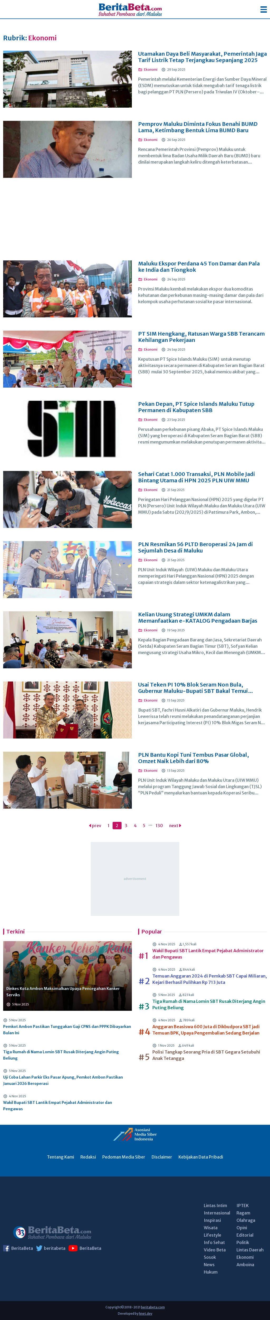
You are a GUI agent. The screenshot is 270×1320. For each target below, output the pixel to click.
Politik (243, 1242)
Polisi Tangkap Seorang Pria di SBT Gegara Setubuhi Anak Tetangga (206, 1055)
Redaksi (88, 1157)
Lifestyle (212, 1235)
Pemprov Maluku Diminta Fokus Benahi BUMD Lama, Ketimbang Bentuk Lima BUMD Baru (198, 127)
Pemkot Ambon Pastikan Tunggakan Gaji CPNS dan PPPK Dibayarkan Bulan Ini (67, 1029)
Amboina (245, 1264)
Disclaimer (162, 1157)
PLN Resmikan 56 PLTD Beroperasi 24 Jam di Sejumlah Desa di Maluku (195, 547)
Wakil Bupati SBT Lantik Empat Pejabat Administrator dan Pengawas (57, 1105)
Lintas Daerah (250, 1249)
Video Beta (215, 1249)
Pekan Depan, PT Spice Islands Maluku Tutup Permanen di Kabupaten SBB (196, 407)
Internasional (217, 1213)
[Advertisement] (135, 222)
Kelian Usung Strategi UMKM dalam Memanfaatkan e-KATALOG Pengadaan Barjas (197, 617)
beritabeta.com (153, 1307)
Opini (242, 1227)
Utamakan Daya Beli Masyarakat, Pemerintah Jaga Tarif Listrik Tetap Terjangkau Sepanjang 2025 (202, 57)
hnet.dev (145, 1314)
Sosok (210, 1257)
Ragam (243, 1213)
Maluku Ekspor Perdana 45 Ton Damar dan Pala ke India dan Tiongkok (199, 266)
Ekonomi (245, 1257)
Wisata (211, 1227)
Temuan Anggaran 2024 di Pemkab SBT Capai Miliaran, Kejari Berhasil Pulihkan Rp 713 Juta (209, 979)
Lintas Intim (215, 1205)
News (209, 1264)
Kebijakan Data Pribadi (201, 1157)
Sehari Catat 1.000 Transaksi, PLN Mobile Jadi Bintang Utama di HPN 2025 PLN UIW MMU (196, 477)
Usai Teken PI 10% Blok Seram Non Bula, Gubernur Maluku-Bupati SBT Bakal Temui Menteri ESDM (193, 688)
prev (95, 825)
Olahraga (246, 1220)
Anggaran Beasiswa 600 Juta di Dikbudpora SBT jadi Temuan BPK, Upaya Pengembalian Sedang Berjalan (206, 1030)
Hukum (211, 1272)
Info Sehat (214, 1242)
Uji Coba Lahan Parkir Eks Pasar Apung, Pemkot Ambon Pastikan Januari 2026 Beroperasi (63, 1080)
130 (159, 825)
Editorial (245, 1235)
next (175, 825)
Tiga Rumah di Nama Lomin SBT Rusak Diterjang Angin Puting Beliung (61, 1055)
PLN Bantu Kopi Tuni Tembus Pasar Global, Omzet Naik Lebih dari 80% (193, 758)
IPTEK (243, 1205)
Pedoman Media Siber (123, 1157)
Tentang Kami (60, 1157)
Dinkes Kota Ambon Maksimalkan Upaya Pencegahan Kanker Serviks (63, 991)
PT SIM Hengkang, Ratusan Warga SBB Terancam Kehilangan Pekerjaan (201, 337)
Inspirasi (212, 1220)
